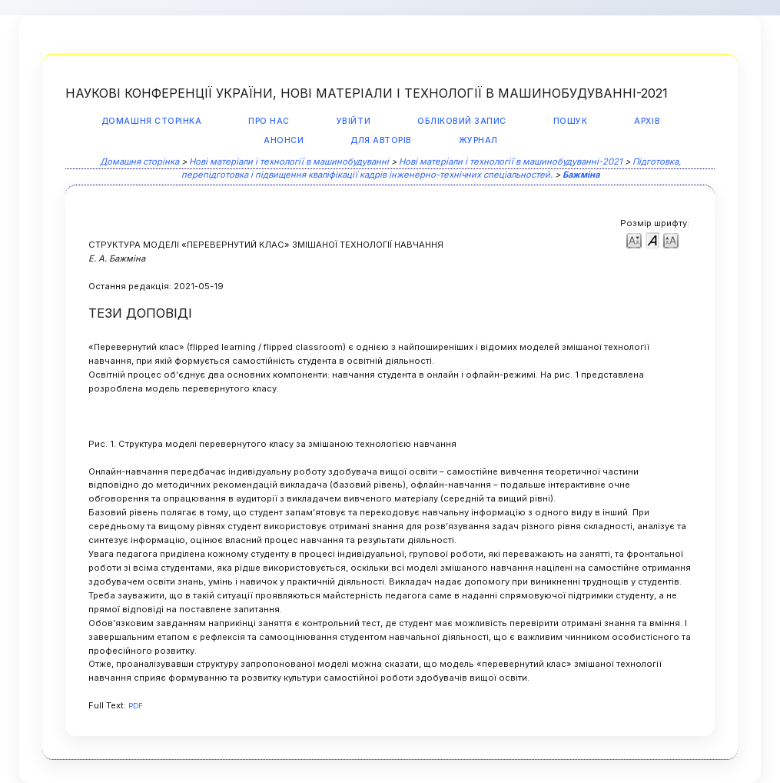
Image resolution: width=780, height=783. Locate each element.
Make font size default (652, 239)
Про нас (269, 121)
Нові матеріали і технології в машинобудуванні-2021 (510, 161)
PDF (135, 705)
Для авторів (381, 140)
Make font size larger (671, 239)
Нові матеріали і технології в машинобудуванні (289, 161)
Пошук (570, 121)
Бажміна (581, 174)
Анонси (284, 140)
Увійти (353, 121)
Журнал (478, 140)
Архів (647, 121)
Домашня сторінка (151, 121)
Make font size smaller (634, 239)
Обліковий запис (461, 121)
